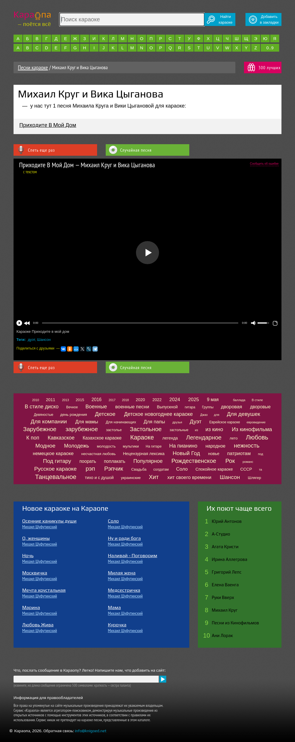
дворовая (231, 406)
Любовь (257, 437)
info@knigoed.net (91, 730)
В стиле (257, 400)
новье (213, 453)
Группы (207, 407)
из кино (214, 429)
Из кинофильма (252, 429)
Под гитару (57, 461)
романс (248, 461)
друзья (177, 422)
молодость (106, 446)
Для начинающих (121, 422)
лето (234, 438)
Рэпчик (113, 468)
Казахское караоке (102, 437)
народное (215, 446)
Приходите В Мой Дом (47, 125)
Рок (230, 461)
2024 (174, 399)
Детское (105, 414)
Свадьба (138, 469)
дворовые (260, 406)
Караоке (142, 437)
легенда (170, 438)
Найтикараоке (225, 19)
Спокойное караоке (214, 469)
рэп (90, 468)
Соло (182, 469)
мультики (131, 446)
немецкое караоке (53, 453)
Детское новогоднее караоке (158, 414)
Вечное (72, 407)
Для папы (154, 421)
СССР (246, 469)
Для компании (49, 421)
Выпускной (167, 407)
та (260, 469)
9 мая (213, 399)
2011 (50, 399)
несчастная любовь (98, 454)
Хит (154, 477)
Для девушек (243, 414)
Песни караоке (33, 67)
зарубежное (81, 429)
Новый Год (186, 453)
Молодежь (76, 446)
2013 (65, 400)
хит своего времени (189, 477)
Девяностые (43, 415)
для (216, 414)
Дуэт (196, 421)
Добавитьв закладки (269, 19)
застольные (179, 430)
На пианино (183, 446)
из (196, 430)
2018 (125, 400)
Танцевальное (55, 476)
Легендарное (204, 437)
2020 (140, 399)
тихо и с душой (99, 477)
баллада (239, 400)
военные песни (132, 406)
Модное (45, 446)
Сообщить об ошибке (264, 163)
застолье (114, 430)
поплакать (114, 461)
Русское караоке (55, 469)
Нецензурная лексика (143, 453)
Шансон (44, 339)
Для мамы (86, 421)
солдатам (161, 469)
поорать (88, 461)
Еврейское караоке (224, 422)
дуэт (31, 339)
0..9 (269, 47)
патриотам (239, 453)
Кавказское (61, 438)
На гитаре (154, 446)
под (260, 454)
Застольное (146, 429)
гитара (190, 407)
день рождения (73, 414)
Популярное (148, 461)
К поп (32, 438)
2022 (157, 399)
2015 (80, 400)
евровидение (256, 422)
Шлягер (254, 478)
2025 (193, 399)
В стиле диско (41, 406)
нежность (247, 445)
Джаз (203, 414)
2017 (112, 400)
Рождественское (193, 461)
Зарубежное (39, 429)
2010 (35, 400)
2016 (97, 399)
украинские (131, 478)
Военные (96, 406)
